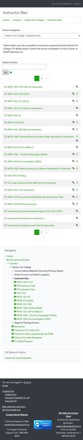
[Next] (46, 78)
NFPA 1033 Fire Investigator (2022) (24, 161)
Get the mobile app (11, 410)
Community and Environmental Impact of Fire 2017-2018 (34, 211)
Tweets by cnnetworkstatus (18, 358)
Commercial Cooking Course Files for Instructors (31, 225)
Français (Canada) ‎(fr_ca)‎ (17, 397)
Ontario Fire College (34, 20)
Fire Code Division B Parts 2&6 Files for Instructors (31, 183)
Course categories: (11, 30)
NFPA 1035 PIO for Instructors (22, 204)
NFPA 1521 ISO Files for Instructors (24, 129)
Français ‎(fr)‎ (11, 401)
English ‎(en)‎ (8, 391)
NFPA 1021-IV (14, 115)
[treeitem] (41, 256)
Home (6, 20)
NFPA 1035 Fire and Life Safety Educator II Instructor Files (35, 197)
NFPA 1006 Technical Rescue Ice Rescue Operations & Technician (39, 168)
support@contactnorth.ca (16, 424)
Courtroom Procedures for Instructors (25, 218)
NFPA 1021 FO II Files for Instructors (25, 87)
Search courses (9, 62)
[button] (11, 72)
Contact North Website (17, 414)
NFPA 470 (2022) (15, 122)
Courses (17, 20)
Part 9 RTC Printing (16, 175)
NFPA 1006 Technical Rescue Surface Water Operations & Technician (40, 136)
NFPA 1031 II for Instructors (20, 190)
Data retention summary (14, 406)
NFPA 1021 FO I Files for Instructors (24, 108)
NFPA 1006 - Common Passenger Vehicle (27, 154)
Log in (77, 3)
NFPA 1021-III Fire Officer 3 (20, 147)
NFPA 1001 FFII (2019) (18, 94)
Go (5, 72)
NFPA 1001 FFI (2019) (18, 101)
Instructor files (54, 20)
